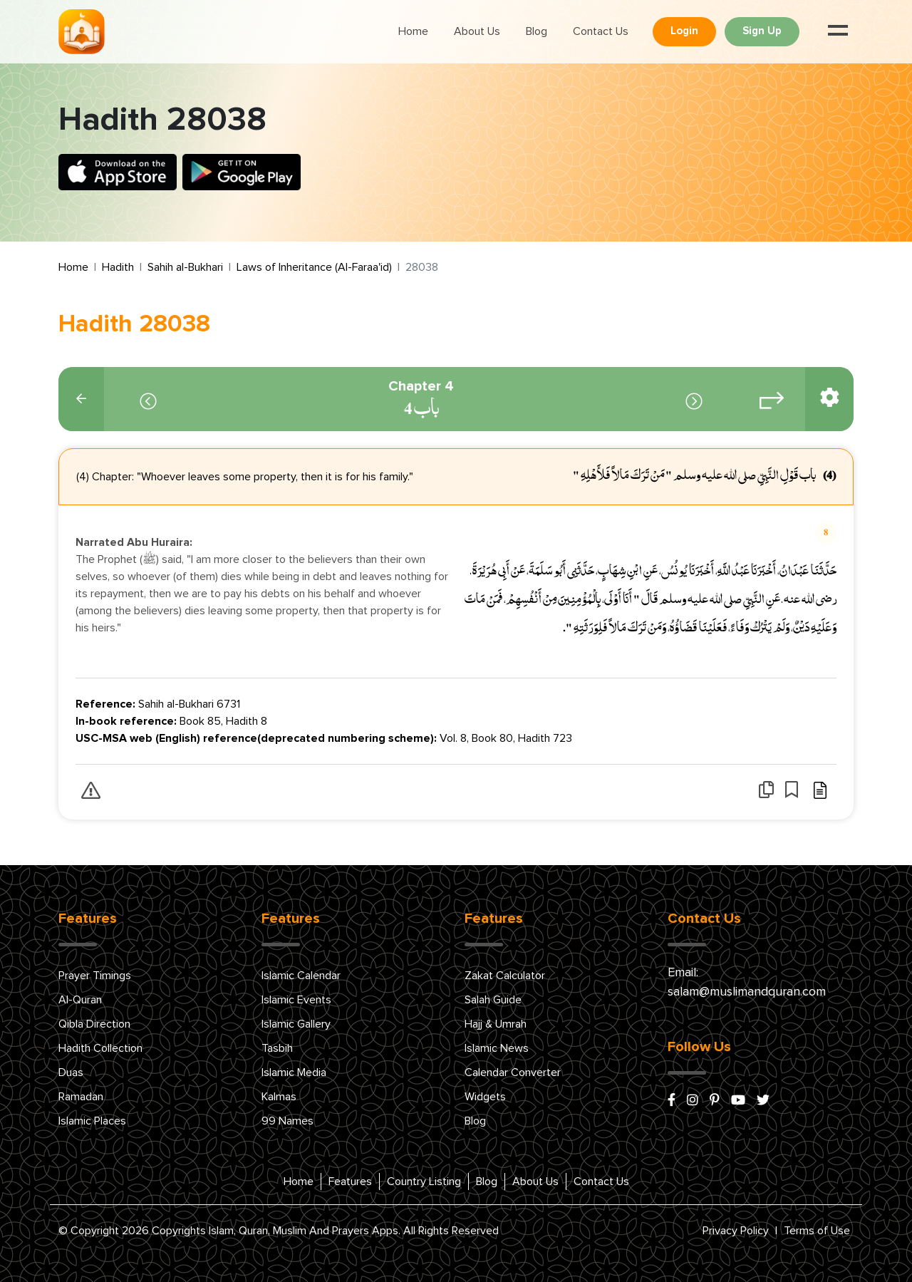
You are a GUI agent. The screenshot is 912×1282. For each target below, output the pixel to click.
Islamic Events (296, 1000)
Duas (70, 1072)
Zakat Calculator (505, 975)
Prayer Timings (94, 975)
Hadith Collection (100, 1048)
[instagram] (692, 1101)
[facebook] (671, 1101)
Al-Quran (80, 1000)
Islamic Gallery (296, 1024)
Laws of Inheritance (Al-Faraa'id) (314, 267)
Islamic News (497, 1048)
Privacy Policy (736, 1230)
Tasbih (277, 1048)
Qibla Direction (94, 1024)
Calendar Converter (513, 1072)
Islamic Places (92, 1121)
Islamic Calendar (301, 975)
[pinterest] (715, 1101)
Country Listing (424, 1181)
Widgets (485, 1096)
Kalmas (278, 1096)
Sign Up (762, 31)
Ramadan (80, 1096)
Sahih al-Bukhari (185, 267)
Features (350, 1181)
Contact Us (600, 31)
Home (413, 31)
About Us (477, 31)
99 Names (287, 1121)
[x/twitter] (763, 1101)
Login (684, 31)
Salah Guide (493, 1000)
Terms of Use (817, 1230)
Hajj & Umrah (496, 1024)
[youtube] (738, 1101)
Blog (536, 31)
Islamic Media (293, 1072)
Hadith (118, 267)
